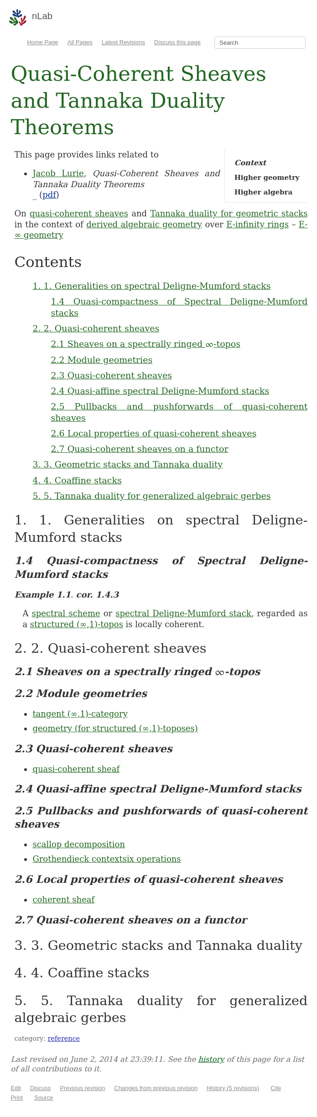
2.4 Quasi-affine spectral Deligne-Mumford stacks (160, 391)
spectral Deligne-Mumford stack (183, 613)
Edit (15, 1088)
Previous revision (82, 1088)
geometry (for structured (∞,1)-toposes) (114, 728)
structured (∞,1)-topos (76, 624)
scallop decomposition (78, 844)
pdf (49, 194)
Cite (275, 1088)
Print (16, 1097)
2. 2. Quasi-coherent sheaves (95, 328)
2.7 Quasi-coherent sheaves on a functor (139, 449)
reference (64, 1038)
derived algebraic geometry (144, 224)
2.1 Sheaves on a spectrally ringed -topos (145, 344)
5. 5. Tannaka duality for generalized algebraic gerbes (151, 496)
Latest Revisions (123, 42)
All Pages (80, 42)
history (211, 1059)
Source (43, 1097)
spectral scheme (65, 613)
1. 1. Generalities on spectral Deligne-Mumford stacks (151, 286)
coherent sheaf (63, 899)
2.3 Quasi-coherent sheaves (111, 375)
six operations (152, 859)
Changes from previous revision (155, 1088)
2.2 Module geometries (101, 360)
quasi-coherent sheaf (76, 769)
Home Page (42, 42)
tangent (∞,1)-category (79, 713)
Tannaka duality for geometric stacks (228, 213)
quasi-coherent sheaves (79, 213)
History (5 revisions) (233, 1088)
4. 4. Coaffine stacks (76, 480)
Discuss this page (177, 42)
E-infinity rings (257, 224)
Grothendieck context (77, 859)
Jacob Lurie (57, 173)
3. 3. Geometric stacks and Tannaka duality (127, 464)
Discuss (40, 1088)
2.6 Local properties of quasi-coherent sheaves (153, 433)
